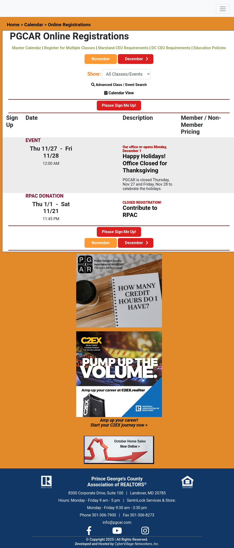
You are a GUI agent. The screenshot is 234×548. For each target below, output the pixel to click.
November (101, 59)
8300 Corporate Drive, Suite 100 (95, 493)
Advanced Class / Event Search (119, 85)
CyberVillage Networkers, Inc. (137, 544)
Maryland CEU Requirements (123, 48)
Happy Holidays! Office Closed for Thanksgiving (145, 163)
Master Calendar (26, 48)
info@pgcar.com (117, 522)
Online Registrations (69, 24)
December (135, 59)
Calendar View (119, 93)
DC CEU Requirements (170, 48)
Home (13, 24)
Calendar (33, 24)
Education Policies (210, 48)
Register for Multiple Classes (69, 48)
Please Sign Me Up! (119, 105)
